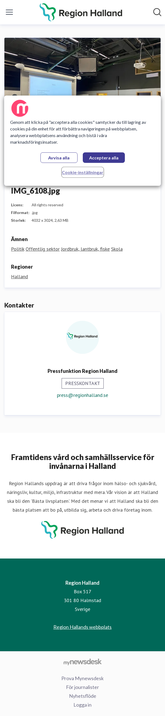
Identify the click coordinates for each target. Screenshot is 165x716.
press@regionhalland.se (82, 395)
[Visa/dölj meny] (9, 12)
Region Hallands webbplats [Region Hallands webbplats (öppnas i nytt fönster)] (82, 627)
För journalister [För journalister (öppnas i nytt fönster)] (82, 687)
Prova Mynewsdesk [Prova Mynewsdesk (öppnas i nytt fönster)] (82, 678)
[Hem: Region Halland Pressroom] (81, 12)
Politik (17, 249)
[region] (82, 141)
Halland (19, 276)
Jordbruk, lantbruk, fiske (85, 249)
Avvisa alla (59, 158)
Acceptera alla (104, 158)
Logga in (82, 705)
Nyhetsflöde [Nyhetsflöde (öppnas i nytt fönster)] (82, 696)
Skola (117, 249)
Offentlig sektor (43, 249)
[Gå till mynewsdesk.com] (82, 661)
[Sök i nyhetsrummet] (157, 12)
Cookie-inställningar (82, 172)
